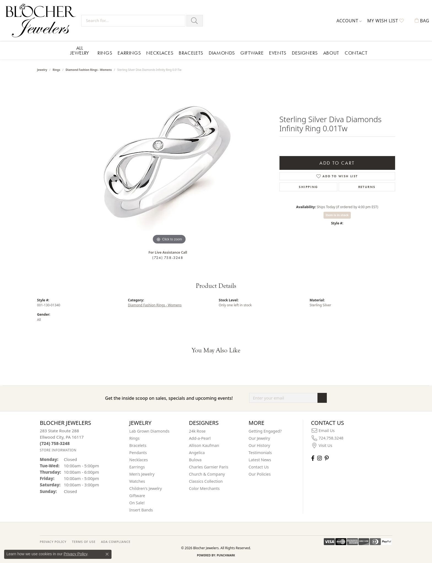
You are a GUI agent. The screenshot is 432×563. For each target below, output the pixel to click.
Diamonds (222, 53)
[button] (349, 21)
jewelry (42, 70)
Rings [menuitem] (134, 438)
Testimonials (260, 452)
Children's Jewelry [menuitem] (145, 488)
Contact (356, 53)
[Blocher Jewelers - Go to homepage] (42, 20)
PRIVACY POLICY (53, 542)
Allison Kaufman (204, 445)
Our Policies (260, 474)
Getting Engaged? (265, 431)
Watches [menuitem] (137, 481)
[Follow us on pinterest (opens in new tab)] (326, 458)
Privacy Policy (75, 554)
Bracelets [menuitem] (137, 445)
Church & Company (207, 474)
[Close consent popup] (107, 554)
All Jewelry (79, 50)
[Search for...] (133, 20)
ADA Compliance (116, 542)
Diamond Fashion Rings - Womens (89, 70)
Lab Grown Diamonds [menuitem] (149, 431)
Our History (259, 445)
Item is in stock (337, 215)
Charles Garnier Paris (208, 467)
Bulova (195, 459)
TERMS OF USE (83, 542)
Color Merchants (204, 488)
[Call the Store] (55, 443)
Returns (367, 187)
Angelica (197, 452)
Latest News (260, 459)
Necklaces (159, 53)
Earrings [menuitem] (137, 467)
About (331, 53)
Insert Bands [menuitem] (141, 510)
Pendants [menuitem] (138, 452)
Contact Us (259, 467)
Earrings (129, 53)
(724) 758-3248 (167, 257)
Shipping (308, 187)
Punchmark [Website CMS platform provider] (226, 555)
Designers (305, 53)
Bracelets (191, 53)
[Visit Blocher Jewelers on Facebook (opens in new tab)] (312, 458)
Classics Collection (206, 481)
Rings (104, 53)
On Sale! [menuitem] (137, 502)
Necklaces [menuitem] (138, 459)
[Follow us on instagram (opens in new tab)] (319, 458)
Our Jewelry (259, 438)
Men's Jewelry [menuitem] (142, 474)
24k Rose (197, 431)
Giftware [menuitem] (137, 495)
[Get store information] (58, 450)
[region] (169, 163)
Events (277, 53)
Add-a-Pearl (200, 438)
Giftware (251, 53)
